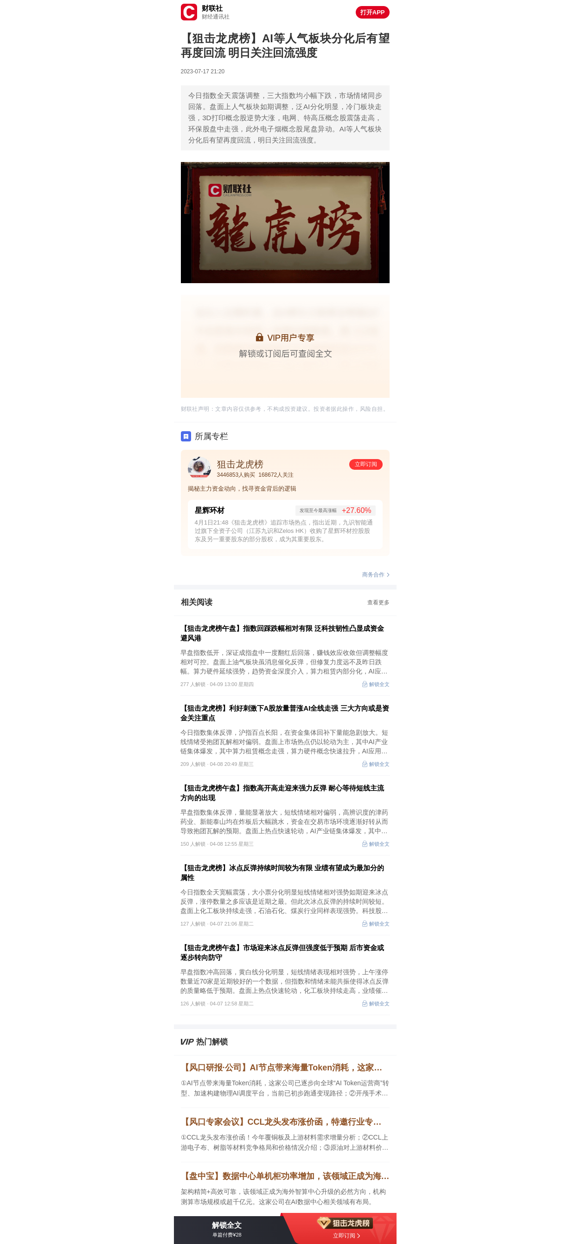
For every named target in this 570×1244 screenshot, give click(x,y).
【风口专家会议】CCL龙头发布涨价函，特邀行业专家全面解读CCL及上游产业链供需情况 (285, 1122)
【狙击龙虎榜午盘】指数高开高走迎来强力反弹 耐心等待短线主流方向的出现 (282, 793)
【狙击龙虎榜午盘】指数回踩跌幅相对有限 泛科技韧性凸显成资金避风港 (282, 633)
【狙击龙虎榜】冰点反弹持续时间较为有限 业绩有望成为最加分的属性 (282, 872)
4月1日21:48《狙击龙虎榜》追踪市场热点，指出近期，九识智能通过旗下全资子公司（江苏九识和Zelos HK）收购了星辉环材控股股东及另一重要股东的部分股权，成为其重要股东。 (284, 531)
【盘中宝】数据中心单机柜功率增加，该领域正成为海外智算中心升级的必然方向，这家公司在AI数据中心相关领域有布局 (285, 1176)
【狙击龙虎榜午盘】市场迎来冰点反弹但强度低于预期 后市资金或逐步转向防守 (282, 952)
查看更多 (378, 602)
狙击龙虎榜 (240, 464)
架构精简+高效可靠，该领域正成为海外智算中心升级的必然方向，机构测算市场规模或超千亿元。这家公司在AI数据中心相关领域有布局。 (283, 1196)
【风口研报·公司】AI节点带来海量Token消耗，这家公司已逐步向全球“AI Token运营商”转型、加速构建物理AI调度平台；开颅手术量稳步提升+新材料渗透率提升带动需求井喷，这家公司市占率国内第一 (285, 1067)
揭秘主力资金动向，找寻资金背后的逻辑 (242, 488)
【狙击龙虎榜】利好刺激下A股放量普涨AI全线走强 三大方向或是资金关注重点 (284, 713)
